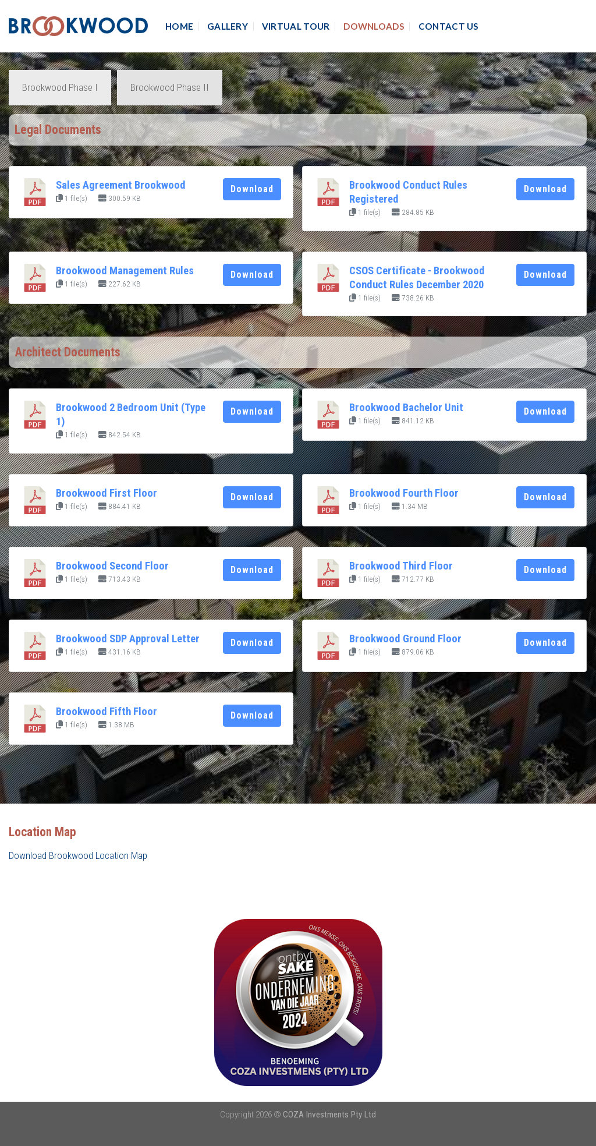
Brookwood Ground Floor (405, 638)
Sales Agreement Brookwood (121, 185)
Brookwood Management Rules (125, 270)
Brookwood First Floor (106, 493)
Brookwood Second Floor (112, 566)
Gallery (227, 26)
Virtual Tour (296, 26)
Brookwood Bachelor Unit (406, 407)
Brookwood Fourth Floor (404, 493)
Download (252, 188)
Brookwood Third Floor (401, 566)
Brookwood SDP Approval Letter (128, 638)
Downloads (374, 26)
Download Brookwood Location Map (78, 855)
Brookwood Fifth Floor (106, 711)
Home (179, 26)
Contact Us (448, 26)
